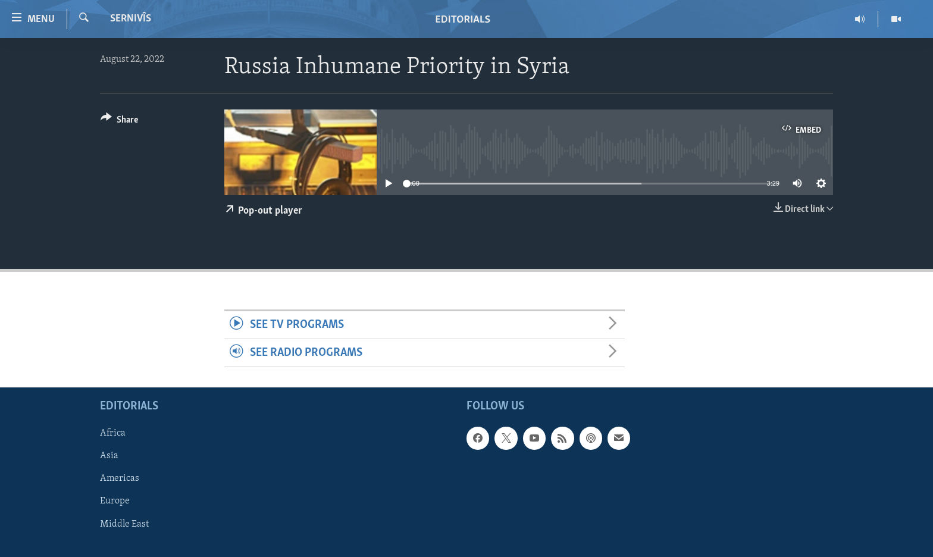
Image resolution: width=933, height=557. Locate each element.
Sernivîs (130, 18)
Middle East (124, 524)
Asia (109, 456)
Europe (115, 501)
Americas (119, 479)
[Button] (119, 121)
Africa (113, 434)
